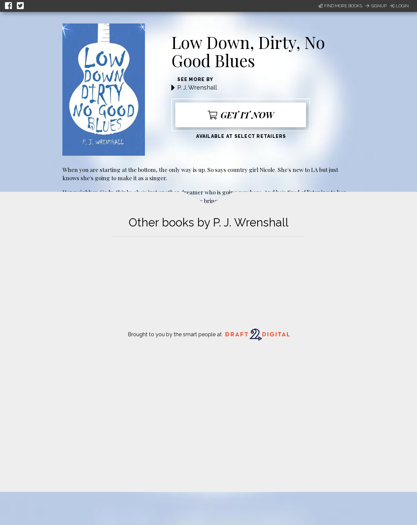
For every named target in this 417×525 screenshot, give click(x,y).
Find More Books (340, 5)
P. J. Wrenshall (197, 87)
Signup (376, 5)
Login (399, 5)
